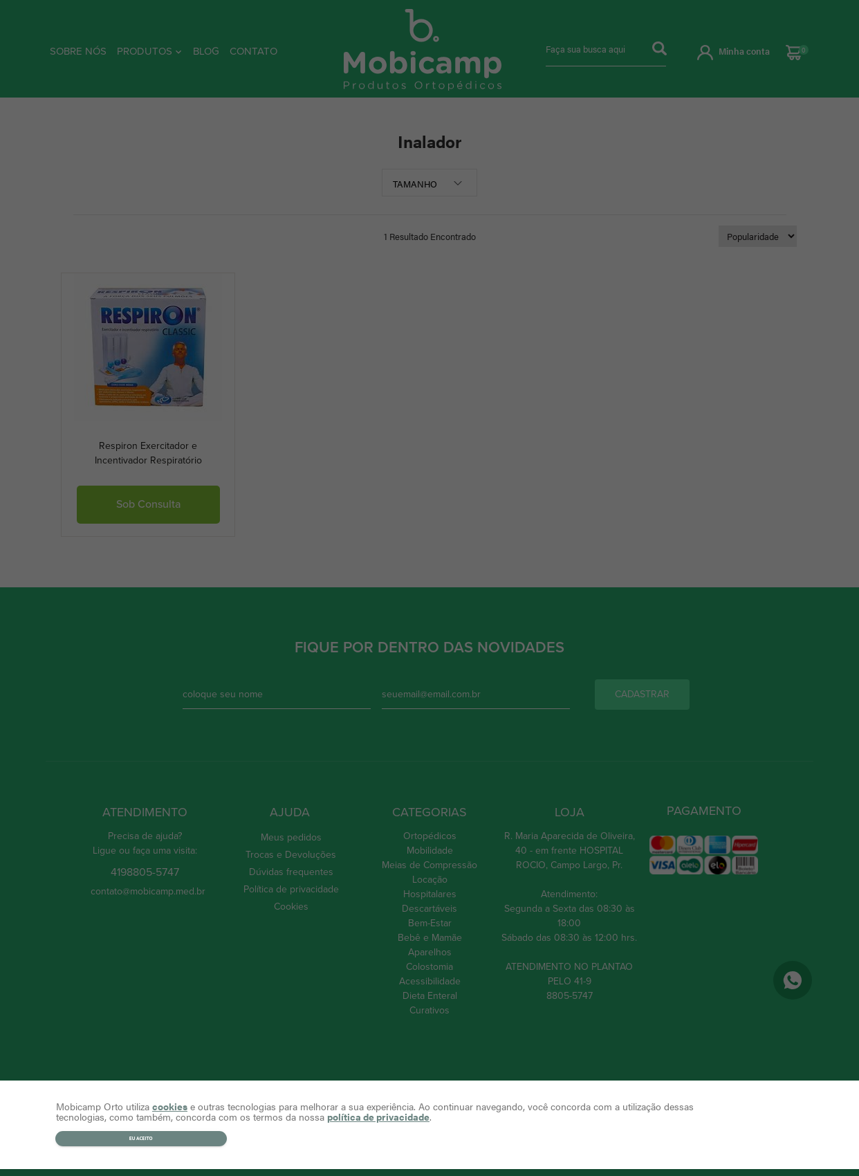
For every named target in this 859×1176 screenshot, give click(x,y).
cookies (169, 1106)
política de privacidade (378, 1116)
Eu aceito (141, 1137)
